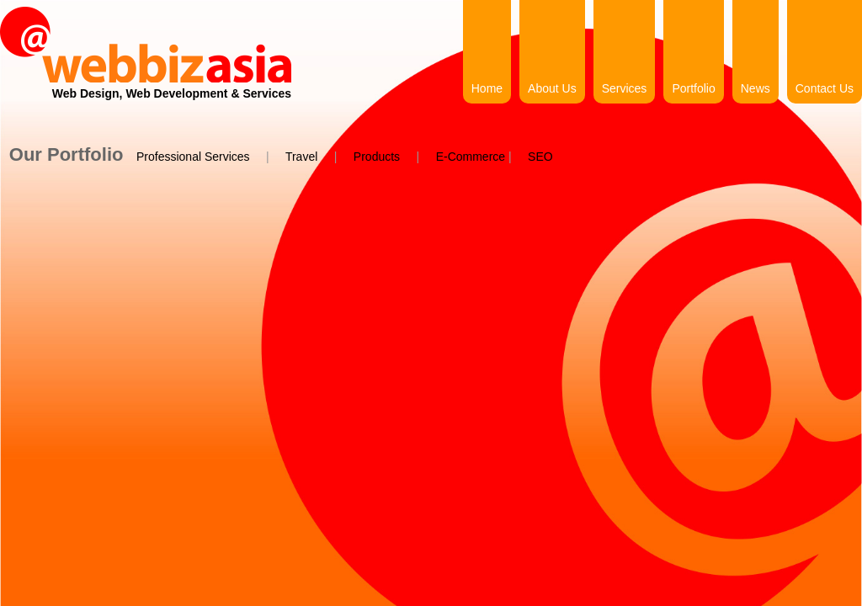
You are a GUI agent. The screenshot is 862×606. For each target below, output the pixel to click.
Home (487, 88)
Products (377, 156)
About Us (552, 88)
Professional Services (193, 156)
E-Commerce (470, 156)
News (755, 88)
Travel (301, 156)
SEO (540, 156)
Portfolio (693, 88)
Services (624, 88)
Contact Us (824, 88)
